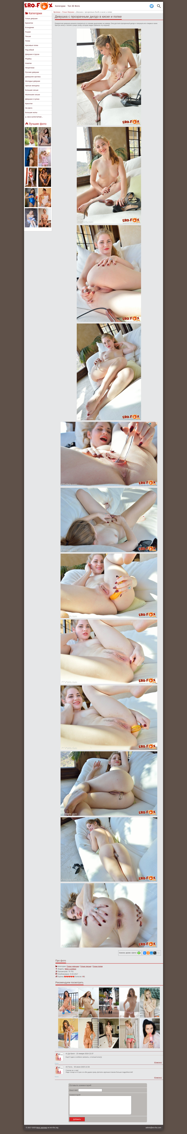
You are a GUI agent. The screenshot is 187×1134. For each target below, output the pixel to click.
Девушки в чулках (32, 99)
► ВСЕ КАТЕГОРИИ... (34, 117)
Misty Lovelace (70, 969)
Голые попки (98, 966)
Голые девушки (31, 18)
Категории (60, 6)
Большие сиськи (31, 90)
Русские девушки (32, 72)
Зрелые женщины (32, 86)
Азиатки (28, 63)
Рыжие (28, 32)
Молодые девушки (32, 81)
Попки (27, 41)
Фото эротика (41, 1131)
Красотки (29, 103)
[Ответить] (158, 1062)
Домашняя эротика (32, 77)
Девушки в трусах (32, 54)
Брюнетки (29, 23)
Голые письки (85, 966)
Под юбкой (29, 50)
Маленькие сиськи (32, 95)
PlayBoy (28, 59)
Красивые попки (31, 45)
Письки (28, 36)
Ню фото (28, 108)
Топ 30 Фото (73, 6)
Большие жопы (31, 112)
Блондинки (29, 27)
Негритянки (29, 68)
